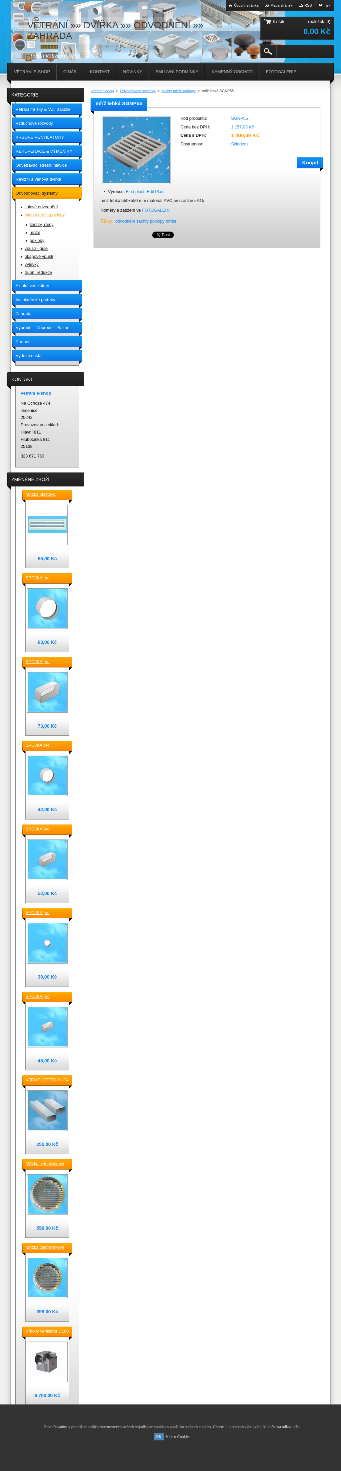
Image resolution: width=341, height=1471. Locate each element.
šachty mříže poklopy (178, 91)
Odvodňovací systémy (138, 91)
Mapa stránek (281, 5)
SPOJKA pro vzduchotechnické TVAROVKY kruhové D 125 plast (45, 746)
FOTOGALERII (156, 210)
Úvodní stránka (246, 5)
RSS (308, 5)
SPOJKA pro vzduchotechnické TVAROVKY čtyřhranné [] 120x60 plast (45, 997)
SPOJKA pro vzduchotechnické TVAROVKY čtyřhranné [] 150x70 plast (45, 829)
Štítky (106, 221)
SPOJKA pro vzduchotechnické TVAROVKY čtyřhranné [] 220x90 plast (45, 662)
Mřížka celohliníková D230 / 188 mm (45, 1164)
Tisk (327, 5)
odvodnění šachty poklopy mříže (145, 221)
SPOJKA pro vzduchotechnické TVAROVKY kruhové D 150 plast (45, 578)
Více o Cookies (178, 1436)
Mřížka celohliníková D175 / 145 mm (45, 1248)
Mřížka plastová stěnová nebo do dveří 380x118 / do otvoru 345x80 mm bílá (47, 495)
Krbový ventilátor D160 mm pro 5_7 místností (47, 1332)
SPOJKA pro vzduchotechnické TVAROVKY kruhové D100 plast (45, 913)
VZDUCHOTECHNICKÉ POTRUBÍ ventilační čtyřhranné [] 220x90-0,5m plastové (47, 1080)
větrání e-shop (102, 91)
